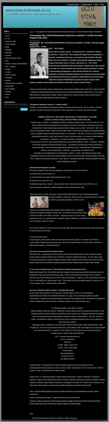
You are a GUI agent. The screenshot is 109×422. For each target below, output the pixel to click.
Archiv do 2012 (11, 41)
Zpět (31, 413)
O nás (8, 38)
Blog (7, 47)
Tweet (50, 410)
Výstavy (8, 92)
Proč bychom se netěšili (14, 83)
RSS (96, 4)
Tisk (102, 4)
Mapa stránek (87, 4)
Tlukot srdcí (10, 86)
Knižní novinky (11, 75)
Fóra (7, 97)
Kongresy (9, 77)
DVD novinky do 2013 (13, 58)
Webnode (73, 418)
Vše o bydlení (10, 89)
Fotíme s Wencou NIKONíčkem (16, 64)
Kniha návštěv (10, 44)
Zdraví (8, 94)
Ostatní (8, 80)
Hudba (8, 72)
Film (7, 61)
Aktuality (9, 50)
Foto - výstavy (10, 66)
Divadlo (8, 55)
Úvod (31, 32)
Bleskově (9, 52)
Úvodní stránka (74, 4)
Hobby (8, 69)
